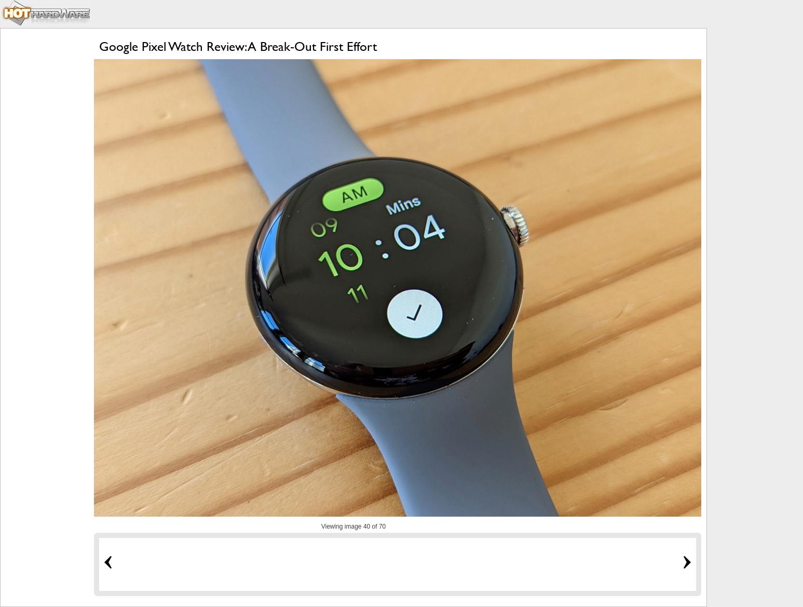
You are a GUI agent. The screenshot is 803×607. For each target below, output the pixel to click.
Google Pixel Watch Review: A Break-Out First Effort (238, 46)
